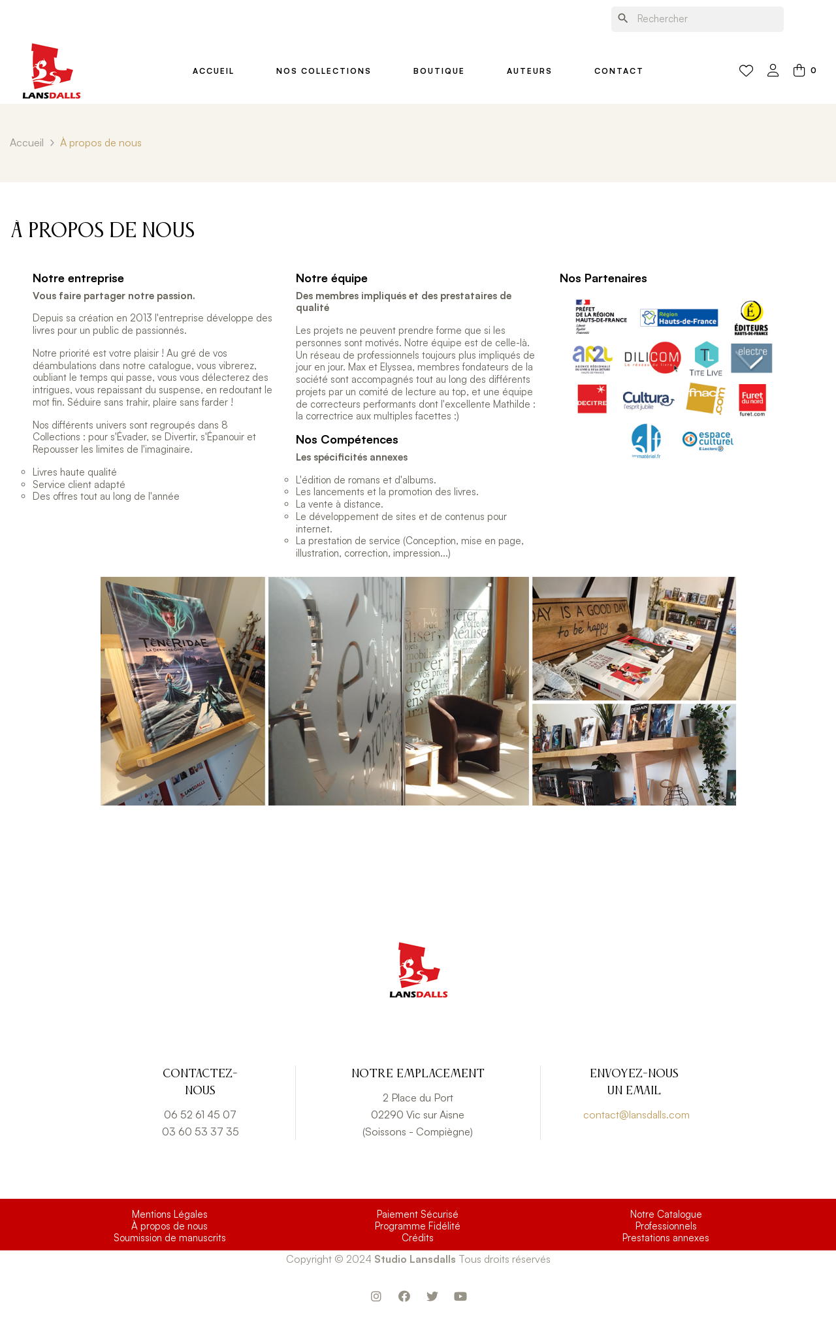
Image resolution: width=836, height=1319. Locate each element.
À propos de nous (169, 1226)
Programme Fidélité (417, 1226)
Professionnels (666, 1226)
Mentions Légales (170, 1214)
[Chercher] (697, 19)
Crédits (418, 1238)
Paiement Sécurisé (417, 1214)
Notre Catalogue (666, 1214)
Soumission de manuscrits (170, 1238)
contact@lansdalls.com (636, 1114)
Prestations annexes (665, 1238)
